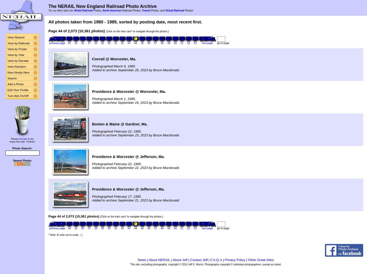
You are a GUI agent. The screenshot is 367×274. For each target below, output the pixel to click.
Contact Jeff (199, 260)
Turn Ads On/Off (18, 95)
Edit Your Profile (18, 90)
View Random (17, 66)
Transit (146, 10)
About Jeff (180, 260)
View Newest (16, 37)
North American (112, 10)
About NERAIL (159, 260)
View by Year (16, 54)
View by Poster (17, 49)
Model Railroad (83, 10)
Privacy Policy (235, 260)
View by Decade (18, 60)
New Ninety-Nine (19, 72)
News (142, 260)
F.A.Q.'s (216, 260)
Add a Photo (16, 84)
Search (12, 78)
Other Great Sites (261, 260)
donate (23, 138)
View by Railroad (19, 43)
